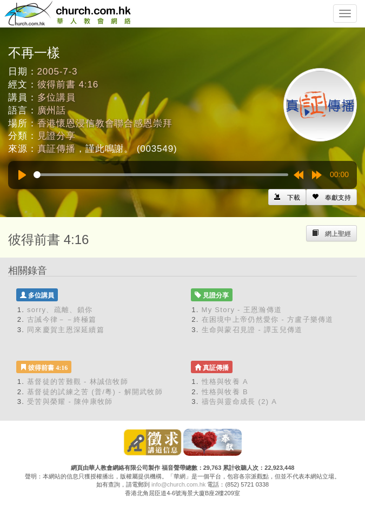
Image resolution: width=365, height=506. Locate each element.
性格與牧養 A (225, 381)
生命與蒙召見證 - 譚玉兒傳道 (252, 330)
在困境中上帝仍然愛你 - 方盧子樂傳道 (268, 319)
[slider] (161, 175)
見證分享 (56, 136)
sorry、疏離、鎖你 (59, 310)
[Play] (22, 175)
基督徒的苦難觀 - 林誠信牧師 (77, 381)
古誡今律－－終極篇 (62, 319)
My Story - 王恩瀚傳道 (242, 310)
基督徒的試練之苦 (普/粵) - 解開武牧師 (95, 392)
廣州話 (52, 110)
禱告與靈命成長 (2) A (239, 401)
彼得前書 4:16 (67, 84)
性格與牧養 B (225, 392)
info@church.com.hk (178, 484)
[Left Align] (331, 197)
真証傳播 (56, 149)
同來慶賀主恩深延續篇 (65, 330)
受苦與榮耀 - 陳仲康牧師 (69, 401)
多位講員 (56, 97)
